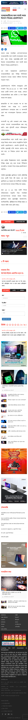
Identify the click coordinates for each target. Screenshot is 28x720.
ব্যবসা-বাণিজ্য (4, 629)
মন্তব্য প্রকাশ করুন (6, 319)
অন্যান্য (16, 622)
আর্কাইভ (14, 10)
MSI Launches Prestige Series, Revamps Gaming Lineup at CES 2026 (12, 250)
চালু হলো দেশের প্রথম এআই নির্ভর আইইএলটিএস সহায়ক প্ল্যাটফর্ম (15, 411)
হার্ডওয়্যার (3, 622)
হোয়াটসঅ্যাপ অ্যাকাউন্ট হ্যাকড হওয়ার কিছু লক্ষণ (12, 386)
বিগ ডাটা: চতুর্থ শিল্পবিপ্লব (7, 533)
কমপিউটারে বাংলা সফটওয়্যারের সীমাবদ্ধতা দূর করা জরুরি (13, 513)
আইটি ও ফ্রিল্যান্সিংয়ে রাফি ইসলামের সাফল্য (17, 431)
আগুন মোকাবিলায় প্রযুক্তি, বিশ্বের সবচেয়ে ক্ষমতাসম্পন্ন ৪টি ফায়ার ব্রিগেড (13, 519)
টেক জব (2, 624)
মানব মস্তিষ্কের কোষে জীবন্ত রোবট (15, 436)
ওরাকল (2, 626)
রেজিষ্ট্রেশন (15, 8)
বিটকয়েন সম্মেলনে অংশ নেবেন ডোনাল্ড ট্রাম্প (17, 399)
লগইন (19, 8)
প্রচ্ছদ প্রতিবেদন (4, 617)
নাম (3, 295)
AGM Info (3, 615)
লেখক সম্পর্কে (7, 221)
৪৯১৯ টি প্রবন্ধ (20, 230)
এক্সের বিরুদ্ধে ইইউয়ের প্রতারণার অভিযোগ (16, 405)
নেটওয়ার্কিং (17, 626)
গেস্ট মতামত (6, 290)
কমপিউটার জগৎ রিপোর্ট (7, 23)
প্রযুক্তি (16, 615)
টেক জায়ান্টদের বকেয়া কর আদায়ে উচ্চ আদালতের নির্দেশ (12, 524)
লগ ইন (14, 290)
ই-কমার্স (17, 617)
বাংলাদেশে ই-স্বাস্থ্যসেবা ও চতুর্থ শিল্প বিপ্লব (11, 529)
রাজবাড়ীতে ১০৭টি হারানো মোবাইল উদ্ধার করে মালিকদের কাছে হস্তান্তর (17, 601)
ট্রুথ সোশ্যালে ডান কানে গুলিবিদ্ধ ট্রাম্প (15, 415)
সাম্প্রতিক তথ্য (18, 624)
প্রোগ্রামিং (3, 619)
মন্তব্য (3, 310)
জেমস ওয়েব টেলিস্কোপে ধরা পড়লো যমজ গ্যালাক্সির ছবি (16, 442)
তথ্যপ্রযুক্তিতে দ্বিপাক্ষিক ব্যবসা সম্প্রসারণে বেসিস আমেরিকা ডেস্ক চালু (16, 395)
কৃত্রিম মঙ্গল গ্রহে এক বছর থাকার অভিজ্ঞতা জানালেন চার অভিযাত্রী (16, 607)
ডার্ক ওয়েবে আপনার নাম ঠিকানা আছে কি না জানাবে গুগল (17, 421)
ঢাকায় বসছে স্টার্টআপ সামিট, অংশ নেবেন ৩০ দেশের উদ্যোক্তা (17, 426)
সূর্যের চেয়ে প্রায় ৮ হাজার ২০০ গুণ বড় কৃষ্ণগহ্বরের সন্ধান (11, 593)
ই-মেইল (4, 303)
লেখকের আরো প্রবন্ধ (20, 221)
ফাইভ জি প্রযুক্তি (4, 537)
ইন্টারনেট (17, 619)
